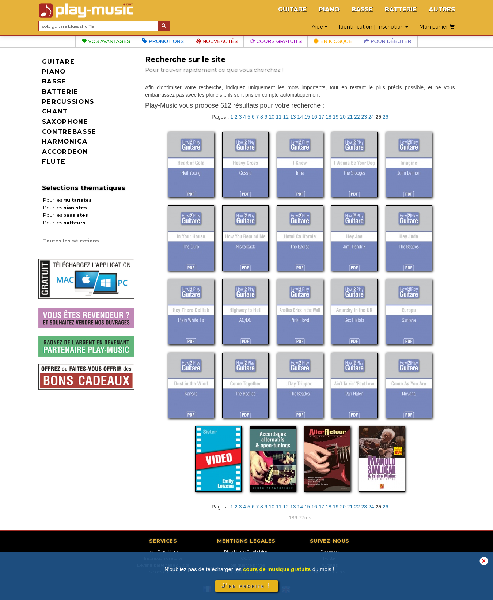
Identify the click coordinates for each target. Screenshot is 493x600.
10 (271, 117)
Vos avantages (105, 41)
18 (328, 117)
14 (300, 117)
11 (279, 117)
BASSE (362, 9)
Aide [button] (319, 26)
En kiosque (333, 41)
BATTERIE (401, 9)
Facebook (329, 551)
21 (350, 117)
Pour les (67, 200)
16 (314, 117)
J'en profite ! (246, 586)
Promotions (163, 41)
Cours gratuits (276, 41)
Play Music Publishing (246, 551)
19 (336, 117)
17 (322, 117)
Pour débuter (387, 41)
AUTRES (442, 9)
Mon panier (437, 26)
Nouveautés (217, 41)
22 (357, 117)
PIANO (329, 9)
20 (343, 117)
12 (286, 117)
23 (364, 117)
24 (371, 117)
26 (385, 117)
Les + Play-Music (163, 551)
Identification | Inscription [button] (373, 26)
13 (293, 117)
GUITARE (292, 9)
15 (307, 117)
